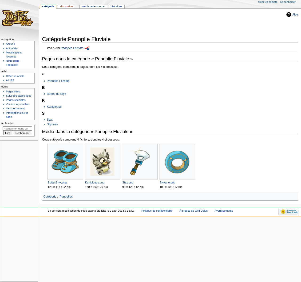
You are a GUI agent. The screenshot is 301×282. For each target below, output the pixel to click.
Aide (295, 14)
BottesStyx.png (57, 182)
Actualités (12, 48)
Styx (50, 119)
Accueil (10, 43)
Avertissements (224, 210)
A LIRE (10, 80)
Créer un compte (267, 1)
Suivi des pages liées (18, 95)
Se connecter (288, 1)
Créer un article (15, 76)
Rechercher (7, 123)
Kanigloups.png (94, 182)
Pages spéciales (15, 100)
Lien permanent (15, 108)
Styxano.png (167, 182)
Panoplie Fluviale (72, 48)
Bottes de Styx (56, 93)
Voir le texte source (93, 6)
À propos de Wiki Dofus (194, 210)
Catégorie (50, 196)
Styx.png (127, 182)
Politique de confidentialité (157, 210)
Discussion (66, 6)
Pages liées (13, 91)
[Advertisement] (127, 22)
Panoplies (66, 196)
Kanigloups (54, 106)
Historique (117, 6)
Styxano (52, 124)
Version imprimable (17, 104)
